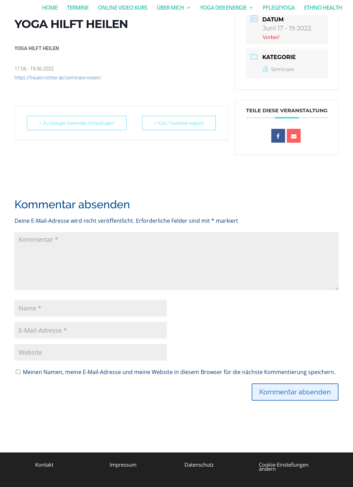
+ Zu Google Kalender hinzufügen (76, 123)
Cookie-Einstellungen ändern (284, 466)
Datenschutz (199, 464)
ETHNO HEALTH (323, 8)
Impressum (123, 464)
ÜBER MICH (170, 8)
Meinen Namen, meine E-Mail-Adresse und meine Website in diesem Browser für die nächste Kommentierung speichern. (179, 372)
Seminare (278, 69)
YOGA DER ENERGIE (223, 8)
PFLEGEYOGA (279, 8)
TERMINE (78, 8)
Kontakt (44, 464)
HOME (50, 8)
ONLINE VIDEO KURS (122, 8)
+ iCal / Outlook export (179, 123)
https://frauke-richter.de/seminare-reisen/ (57, 77)
